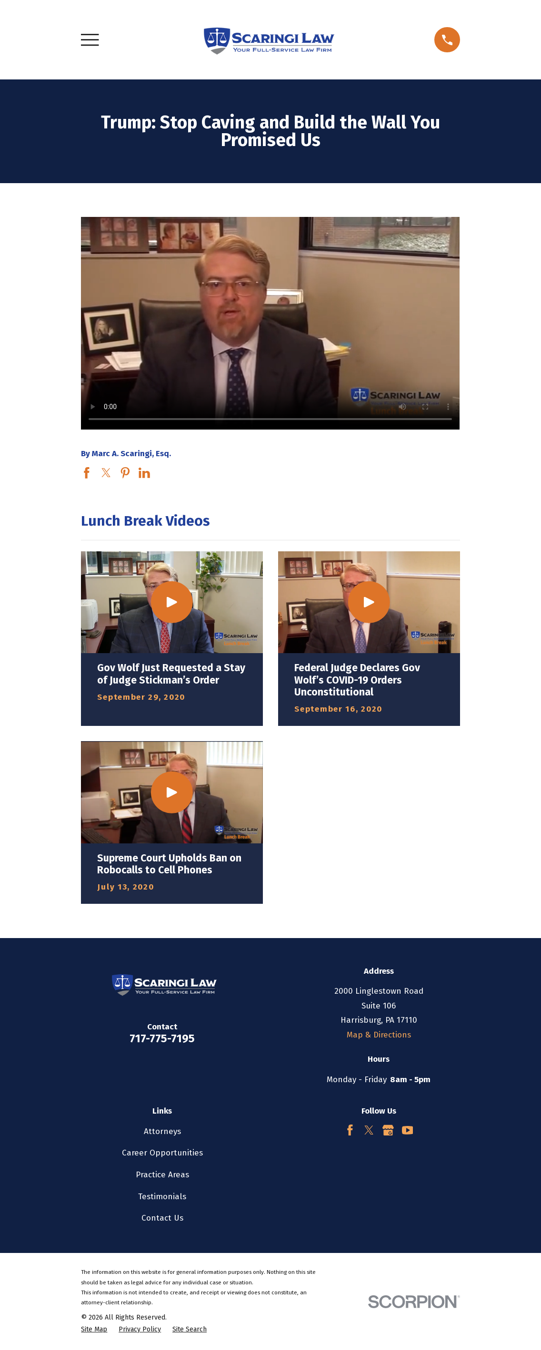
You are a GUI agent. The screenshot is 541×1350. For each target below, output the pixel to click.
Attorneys (162, 1131)
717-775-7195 (162, 1038)
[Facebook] (350, 1130)
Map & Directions (379, 1035)
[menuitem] (94, 1329)
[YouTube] (407, 1130)
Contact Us (162, 1218)
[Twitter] (369, 1130)
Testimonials (162, 1197)
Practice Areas (162, 1175)
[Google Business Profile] (388, 1130)
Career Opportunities (162, 1153)
